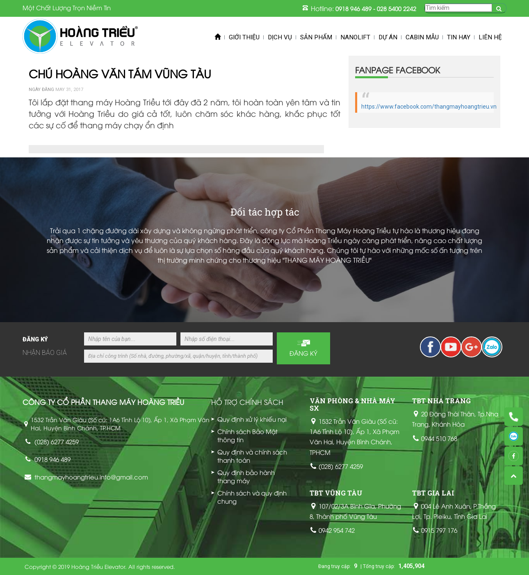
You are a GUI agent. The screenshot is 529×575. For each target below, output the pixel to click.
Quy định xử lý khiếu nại (252, 419)
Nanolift (355, 37)
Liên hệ (490, 37)
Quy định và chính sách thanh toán (252, 456)
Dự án (388, 37)
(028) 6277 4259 (56, 441)
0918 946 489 (353, 8)
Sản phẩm (316, 37)
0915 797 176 (439, 530)
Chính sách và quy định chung (252, 497)
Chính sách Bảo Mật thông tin (247, 435)
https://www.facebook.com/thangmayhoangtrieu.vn (429, 106)
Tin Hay (458, 37)
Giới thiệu (244, 37)
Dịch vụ (280, 37)
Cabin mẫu (422, 37)
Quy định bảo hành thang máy (246, 476)
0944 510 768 (439, 438)
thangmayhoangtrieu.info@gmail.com (91, 477)
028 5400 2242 (396, 8)
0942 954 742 (337, 530)
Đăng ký (303, 353)
